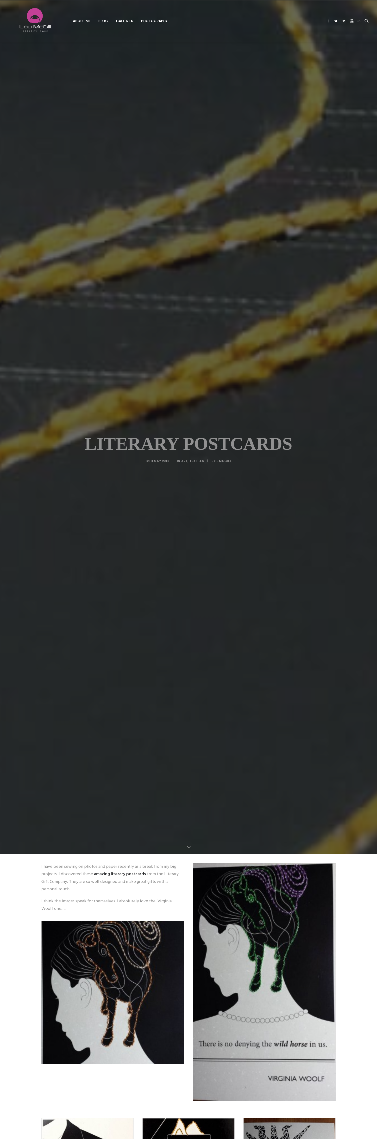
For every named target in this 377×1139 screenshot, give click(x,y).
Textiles (196, 101)
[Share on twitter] (170, 921)
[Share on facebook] (163, 921)
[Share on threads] (176, 921)
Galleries (109, 20)
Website (230, 1030)
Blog (88, 20)
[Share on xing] (207, 921)
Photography (139, 20)
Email (168, 1030)
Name (107, 1030)
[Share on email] (213, 921)
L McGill (224, 101)
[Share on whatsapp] (195, 921)
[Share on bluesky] (201, 921)
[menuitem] (66, 21)
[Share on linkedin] (188, 921)
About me (66, 20)
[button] (329, 21)
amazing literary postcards (119, 155)
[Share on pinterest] (182, 921)
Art (184, 101)
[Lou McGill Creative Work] (26, 20)
